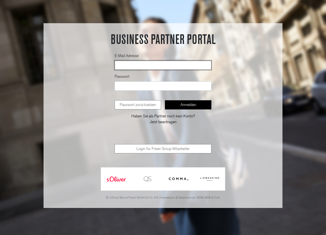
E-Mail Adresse (127, 55)
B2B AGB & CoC (208, 197)
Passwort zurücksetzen (138, 104)
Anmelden (188, 104)
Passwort (122, 76)
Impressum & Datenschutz (177, 197)
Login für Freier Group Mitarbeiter (163, 148)
